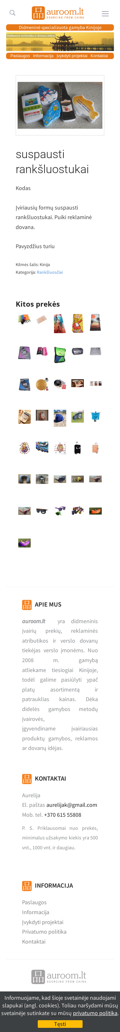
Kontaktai (99, 55)
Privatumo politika (44, 931)
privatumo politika (95, 1013)
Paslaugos (20, 55)
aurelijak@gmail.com (71, 804)
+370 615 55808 (62, 814)
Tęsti (60, 1024)
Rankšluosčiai (50, 272)
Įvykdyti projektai (72, 55)
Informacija (43, 55)
